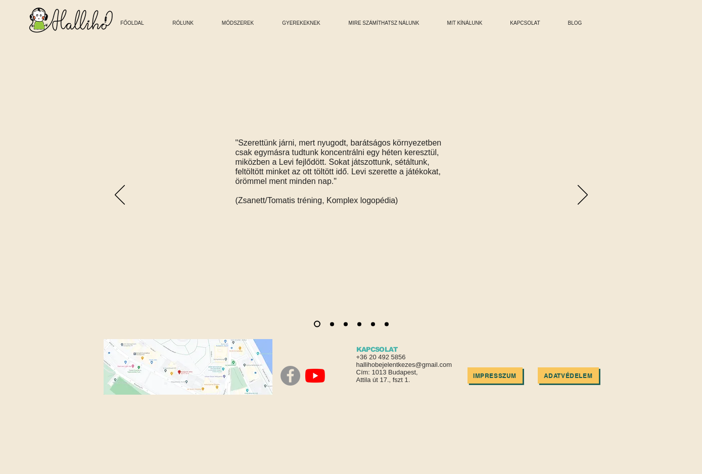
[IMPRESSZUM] (495, 375)
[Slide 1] (317, 324)
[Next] (583, 195)
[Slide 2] (332, 324)
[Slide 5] (373, 324)
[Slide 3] (346, 324)
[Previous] (120, 195)
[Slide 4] (359, 324)
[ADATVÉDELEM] (568, 375)
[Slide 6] (387, 324)
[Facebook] (290, 376)
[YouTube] (315, 376)
